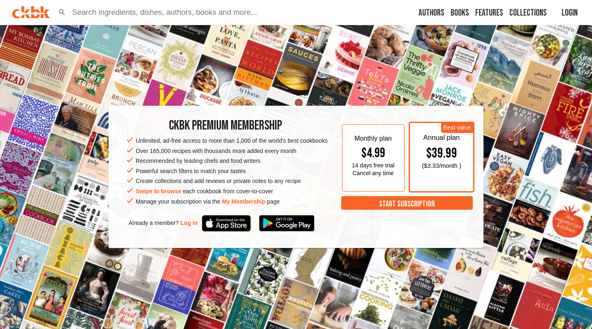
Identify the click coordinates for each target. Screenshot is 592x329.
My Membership (244, 201)
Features (489, 13)
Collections (528, 13)
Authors (431, 13)
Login (570, 13)
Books (460, 13)
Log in (189, 223)
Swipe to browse (158, 191)
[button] (62, 12)
